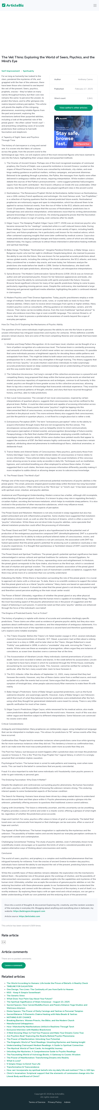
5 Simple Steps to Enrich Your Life (23, 1064)
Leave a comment (13, 965)
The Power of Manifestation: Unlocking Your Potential (33, 1039)
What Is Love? (14, 1060)
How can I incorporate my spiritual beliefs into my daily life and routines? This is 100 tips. (51, 1070)
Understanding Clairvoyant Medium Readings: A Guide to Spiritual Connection (45, 1045)
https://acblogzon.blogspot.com (29, 911)
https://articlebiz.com (29, 916)
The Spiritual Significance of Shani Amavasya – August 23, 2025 (38, 1001)
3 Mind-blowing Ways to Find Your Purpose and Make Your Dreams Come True (45, 1032)
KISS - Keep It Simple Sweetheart (23, 992)
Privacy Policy (54, 1102)
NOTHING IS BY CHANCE (19, 1017)
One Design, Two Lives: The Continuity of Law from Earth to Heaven (40, 989)
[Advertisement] (49, 35)
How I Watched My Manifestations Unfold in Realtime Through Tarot (40, 1026)
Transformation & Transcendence (23, 1067)
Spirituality (28, 71)
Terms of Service (37, 1102)
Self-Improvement (11, 71)
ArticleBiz (11, 5)
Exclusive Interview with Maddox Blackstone (29, 1029)
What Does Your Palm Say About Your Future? (29, 998)
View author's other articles (73, 107)
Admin (67, 1102)
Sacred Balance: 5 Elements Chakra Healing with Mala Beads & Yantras (42, 1014)
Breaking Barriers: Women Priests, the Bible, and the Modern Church (40, 1020)
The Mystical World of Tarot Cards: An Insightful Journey (34, 1048)
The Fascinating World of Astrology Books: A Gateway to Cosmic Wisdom (43, 1054)
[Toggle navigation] (95, 5)
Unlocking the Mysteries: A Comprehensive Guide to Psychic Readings (41, 1051)
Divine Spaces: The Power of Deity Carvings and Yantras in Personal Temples (45, 1011)
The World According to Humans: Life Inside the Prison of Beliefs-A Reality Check (47, 983)
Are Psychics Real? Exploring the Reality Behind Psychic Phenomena (40, 1036)
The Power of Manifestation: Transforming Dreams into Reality (38, 1057)
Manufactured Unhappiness (20, 1023)
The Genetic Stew (16, 995)
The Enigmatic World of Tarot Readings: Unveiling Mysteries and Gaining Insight (46, 1042)
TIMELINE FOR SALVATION (20, 986)
